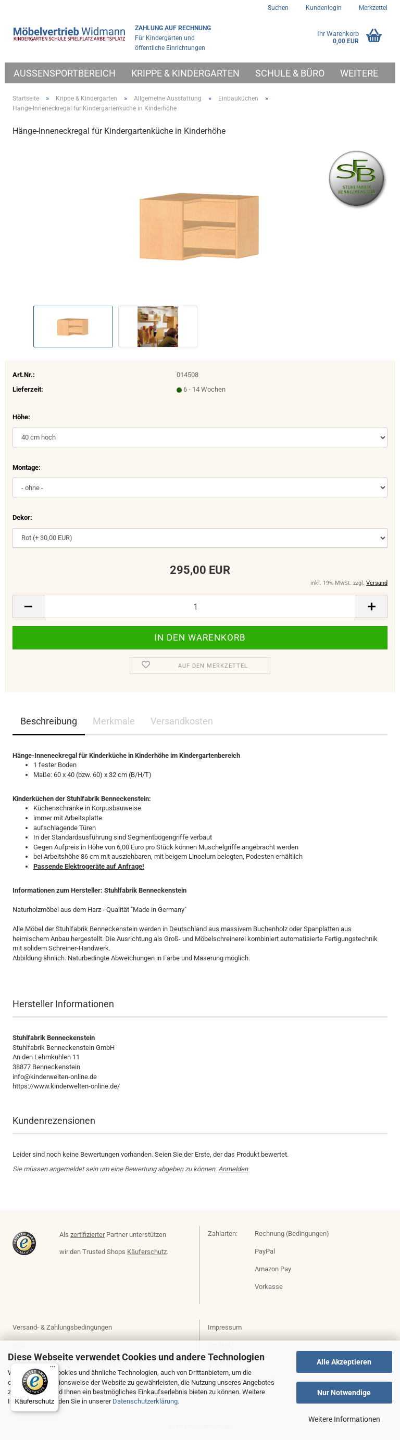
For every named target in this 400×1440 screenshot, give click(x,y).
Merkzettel (372, 7)
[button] (28, 606)
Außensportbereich (65, 73)
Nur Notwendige (344, 1392)
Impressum (225, 1327)
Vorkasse (269, 1287)
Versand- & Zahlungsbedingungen (62, 1327)
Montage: (26, 467)
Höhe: (21, 417)
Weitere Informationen (344, 1419)
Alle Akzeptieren (344, 1362)
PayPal (265, 1251)
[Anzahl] (200, 606)
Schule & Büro (289, 73)
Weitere (359, 73)
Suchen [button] (278, 7)
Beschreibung (48, 721)
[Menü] (52, 1369)
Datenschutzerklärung (145, 1401)
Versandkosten (182, 721)
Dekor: (22, 517)
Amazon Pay (273, 1269)
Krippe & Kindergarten (185, 73)
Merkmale (114, 721)
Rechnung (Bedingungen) (292, 1233)
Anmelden (233, 1169)
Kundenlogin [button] (323, 7)
